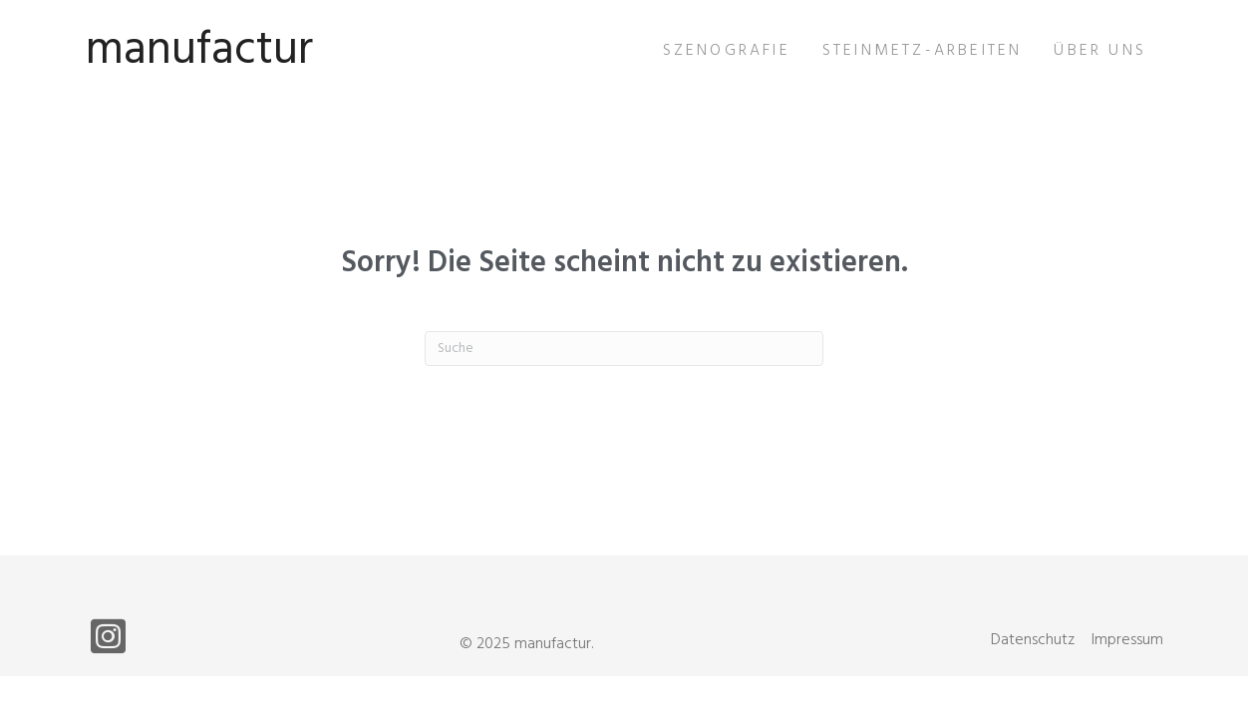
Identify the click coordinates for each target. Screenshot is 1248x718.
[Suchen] (624, 348)
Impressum (1127, 640)
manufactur (199, 51)
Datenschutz (1033, 640)
